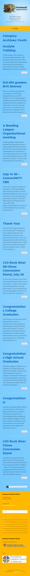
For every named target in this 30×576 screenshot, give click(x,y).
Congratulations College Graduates (14, 310)
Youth (3, 529)
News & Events (5, 527)
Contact (4, 531)
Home (3, 518)
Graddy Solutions (17, 571)
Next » (25, 486)
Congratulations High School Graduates (14, 357)
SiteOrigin (15, 572)
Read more (24, 72)
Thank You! (11, 223)
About (3, 520)
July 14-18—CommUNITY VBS (12, 178)
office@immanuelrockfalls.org (15, 22)
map (3, 500)
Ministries (4, 525)
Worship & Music (6, 523)
